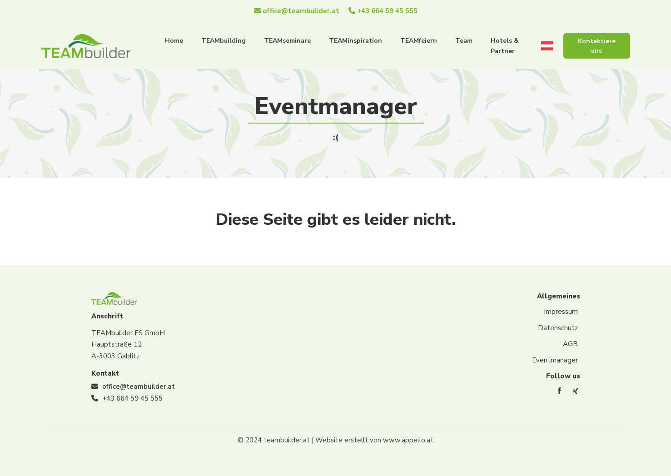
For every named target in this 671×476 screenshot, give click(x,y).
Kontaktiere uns (597, 46)
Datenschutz (558, 327)
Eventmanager (555, 360)
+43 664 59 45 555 (383, 10)
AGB (570, 343)
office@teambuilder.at (296, 10)
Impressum (561, 311)
